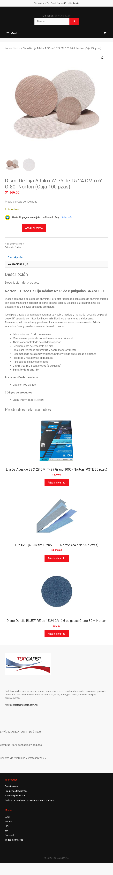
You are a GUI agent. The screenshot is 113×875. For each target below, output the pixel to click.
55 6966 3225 (63, 15)
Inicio (8, 48)
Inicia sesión (61, 3)
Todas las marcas (14, 839)
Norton (16, 48)
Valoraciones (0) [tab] (18, 264)
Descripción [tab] (15, 257)
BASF (8, 817)
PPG (7, 826)
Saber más (66, 217)
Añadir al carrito (34, 228)
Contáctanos (11, 786)
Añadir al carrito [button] (56, 482)
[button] (102, 58)
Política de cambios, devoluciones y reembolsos (29, 800)
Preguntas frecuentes (16, 791)
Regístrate (74, 3)
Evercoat (9, 835)
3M (6, 830)
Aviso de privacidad (15, 795)
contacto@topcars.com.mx (24, 705)
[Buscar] (74, 21)
